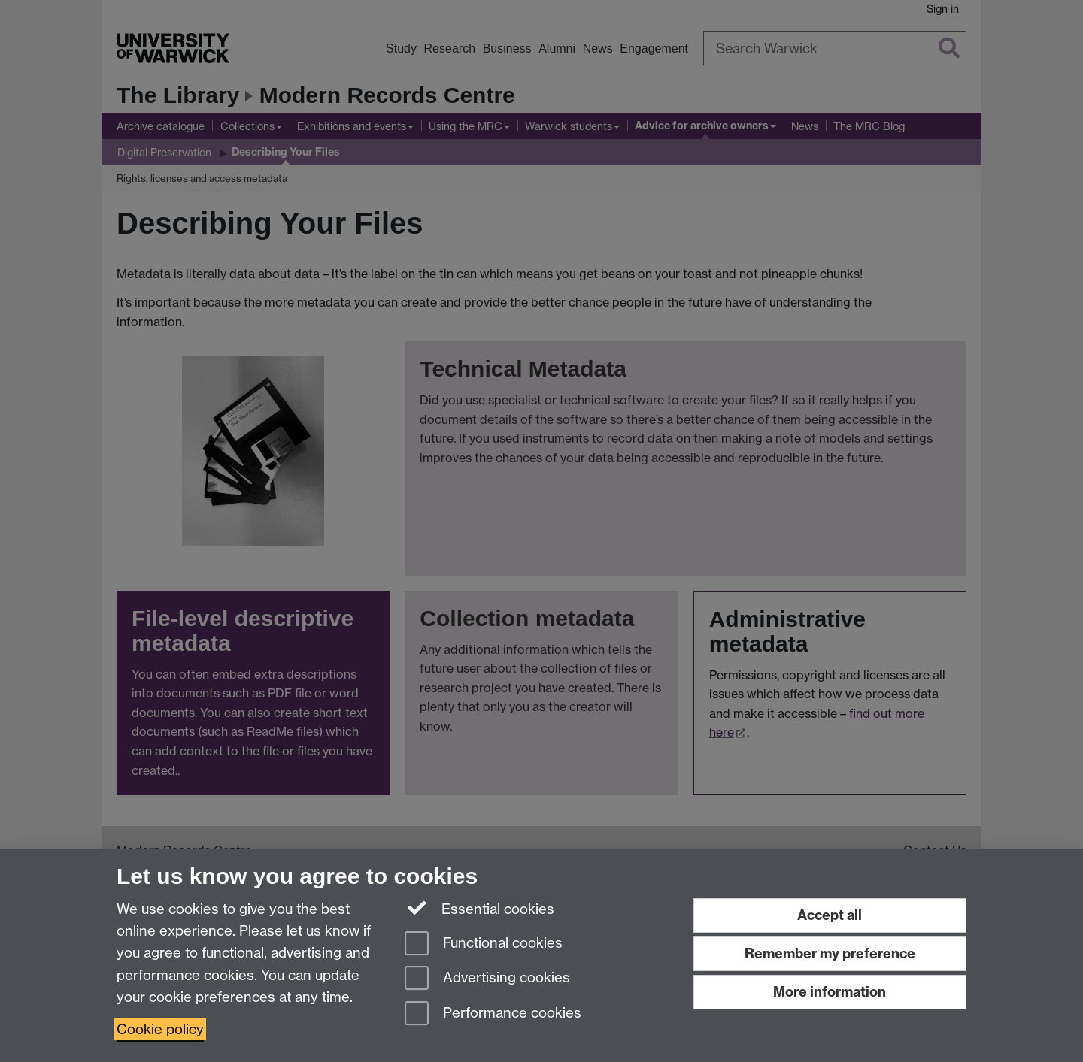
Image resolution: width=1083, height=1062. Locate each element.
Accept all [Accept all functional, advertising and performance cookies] (829, 915)
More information (829, 991)
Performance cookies (493, 1014)
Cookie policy (160, 1029)
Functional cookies (484, 944)
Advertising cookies (487, 979)
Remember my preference (830, 953)
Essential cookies (479, 908)
